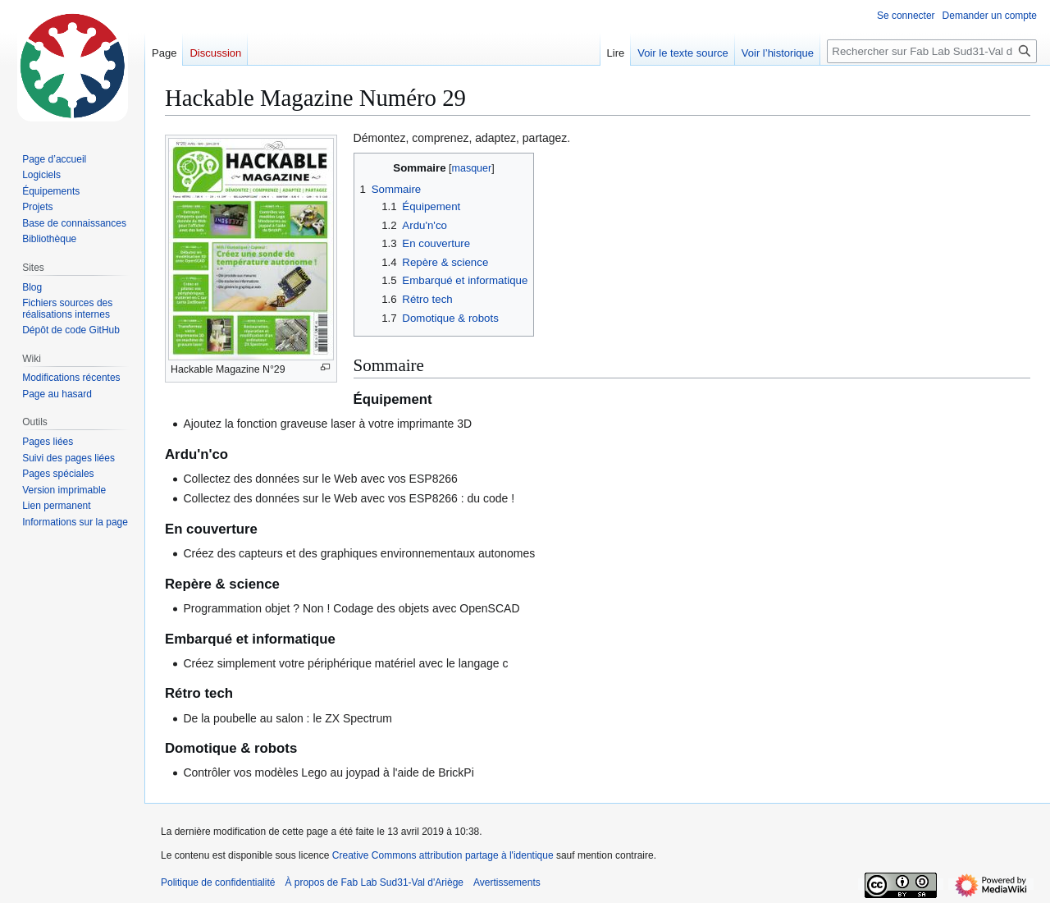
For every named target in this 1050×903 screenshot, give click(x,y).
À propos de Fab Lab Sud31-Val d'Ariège (374, 882)
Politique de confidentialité (218, 882)
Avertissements (507, 882)
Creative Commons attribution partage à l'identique (443, 855)
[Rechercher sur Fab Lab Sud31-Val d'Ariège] (932, 51)
